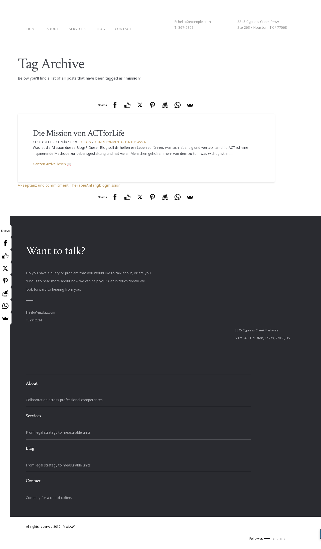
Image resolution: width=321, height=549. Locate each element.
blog (103, 185)
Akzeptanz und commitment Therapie (52, 185)
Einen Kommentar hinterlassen (120, 142)
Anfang (92, 185)
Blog (86, 142)
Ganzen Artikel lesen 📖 (52, 164)
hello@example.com (194, 21)
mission (113, 185)
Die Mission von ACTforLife (78, 133)
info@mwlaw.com (42, 312)
